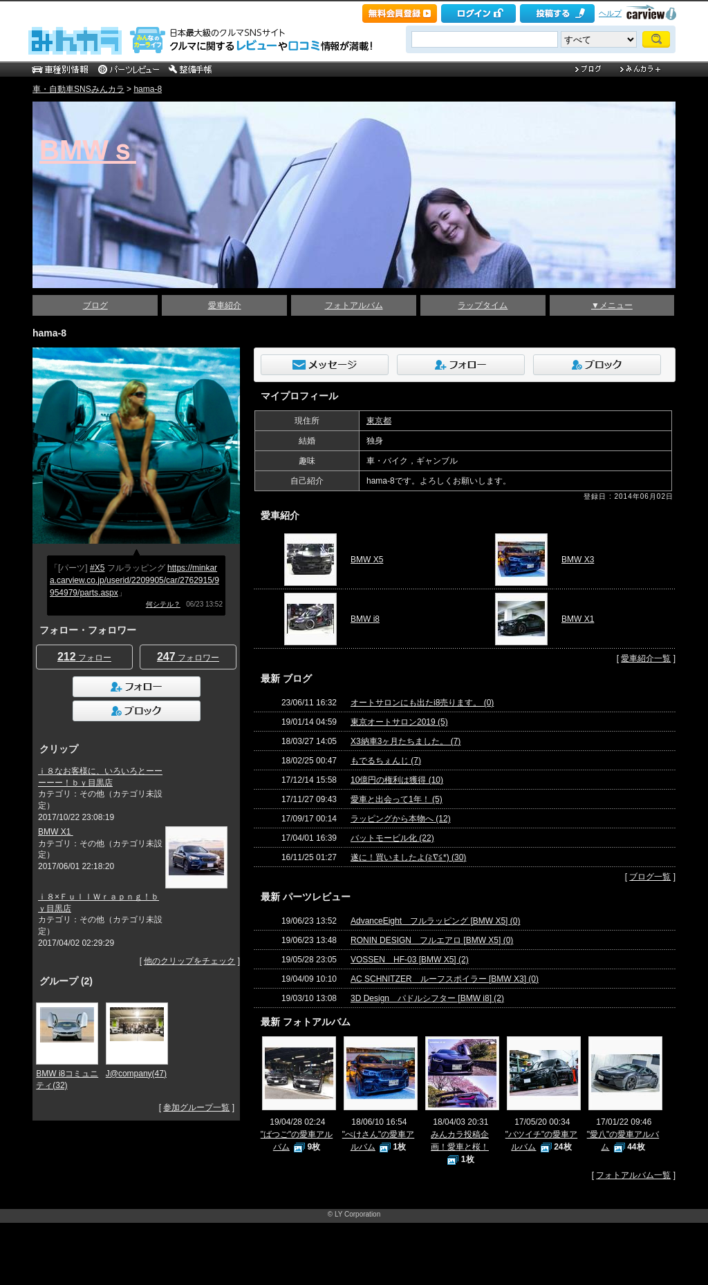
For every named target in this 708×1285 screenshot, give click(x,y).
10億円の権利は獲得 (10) (397, 780)
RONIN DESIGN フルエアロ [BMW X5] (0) (432, 940)
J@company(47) (136, 1073)
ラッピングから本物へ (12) (401, 819)
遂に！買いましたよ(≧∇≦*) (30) (408, 857)
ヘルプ (610, 13)
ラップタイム (482, 305)
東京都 (378, 421)
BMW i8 (365, 619)
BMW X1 (55, 832)
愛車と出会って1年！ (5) (396, 799)
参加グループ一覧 (196, 1107)
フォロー (84, 657)
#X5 (97, 568)
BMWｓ (87, 150)
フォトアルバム (354, 305)
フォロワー (188, 657)
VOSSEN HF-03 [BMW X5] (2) (410, 959)
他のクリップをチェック (189, 961)
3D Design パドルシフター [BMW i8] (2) (427, 998)
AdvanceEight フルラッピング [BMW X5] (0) (435, 921)
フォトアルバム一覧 (633, 1175)
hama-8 (147, 89)
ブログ (95, 305)
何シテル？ (163, 604)
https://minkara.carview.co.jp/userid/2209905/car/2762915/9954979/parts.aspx (134, 580)
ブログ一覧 (650, 877)
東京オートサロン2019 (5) (399, 722)
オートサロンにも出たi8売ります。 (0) (422, 702)
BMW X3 (577, 559)
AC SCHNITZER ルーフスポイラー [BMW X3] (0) (445, 979)
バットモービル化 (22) (392, 838)
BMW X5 (367, 559)
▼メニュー (612, 305)
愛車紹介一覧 (646, 658)
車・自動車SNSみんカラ (78, 89)
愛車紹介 (224, 305)
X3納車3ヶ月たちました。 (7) (405, 741)
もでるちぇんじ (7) (386, 760)
